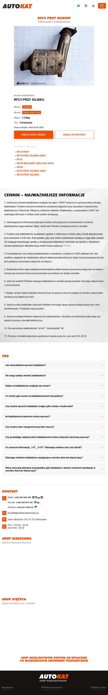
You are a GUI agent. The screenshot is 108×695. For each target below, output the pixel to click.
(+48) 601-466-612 (25, 507)
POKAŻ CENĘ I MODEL (33, 135)
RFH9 (20, 167)
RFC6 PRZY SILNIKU (28, 175)
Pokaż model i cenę (31, 113)
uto (17, 6)
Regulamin (7, 687)
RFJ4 (19, 159)
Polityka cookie (98, 687)
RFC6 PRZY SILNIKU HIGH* (31, 171)
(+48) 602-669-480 (22, 497)
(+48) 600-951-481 (24, 502)
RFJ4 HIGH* (23, 152)
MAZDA (26, 107)
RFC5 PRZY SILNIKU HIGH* (31, 155)
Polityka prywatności (52, 687)
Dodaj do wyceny (74, 135)
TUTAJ (67, 246)
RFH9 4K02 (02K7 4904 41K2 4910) (35, 163)
